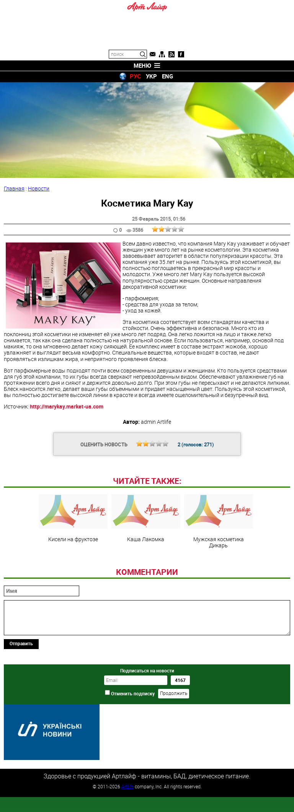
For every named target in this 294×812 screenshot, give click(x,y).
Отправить (21, 696)
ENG (167, 76)
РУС (135, 76)
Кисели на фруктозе (73, 571)
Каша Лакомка (145, 571)
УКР (151, 76)
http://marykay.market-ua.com (66, 406)
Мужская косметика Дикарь (218, 574)
